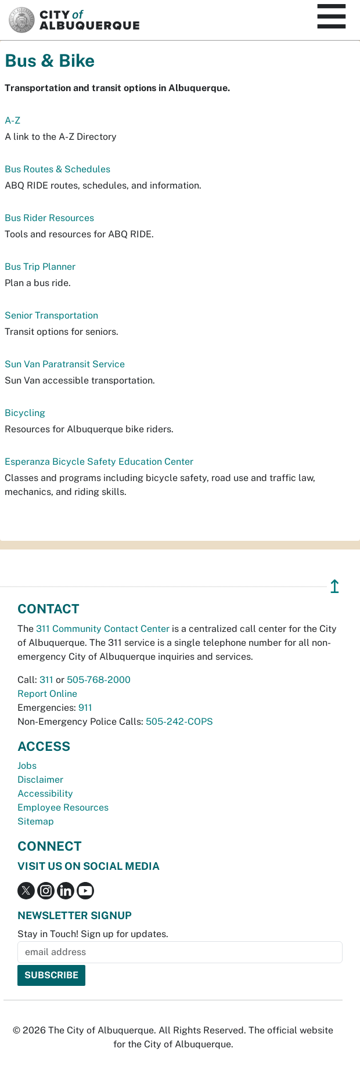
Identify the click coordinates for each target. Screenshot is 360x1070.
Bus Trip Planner (40, 266)
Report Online (47, 693)
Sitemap (35, 821)
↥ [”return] (335, 586)
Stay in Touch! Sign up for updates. (92, 933)
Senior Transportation (51, 315)
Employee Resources (63, 807)
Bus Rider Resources (49, 217)
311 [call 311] (46, 679)
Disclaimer (40, 779)
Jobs (27, 765)
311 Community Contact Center (103, 628)
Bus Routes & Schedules (57, 169)
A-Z (12, 120)
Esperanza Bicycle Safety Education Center (99, 461)
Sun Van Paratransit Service (65, 364)
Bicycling (25, 412)
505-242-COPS (179, 721)
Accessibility (45, 793)
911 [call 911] (85, 707)
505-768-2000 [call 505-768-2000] (99, 679)
